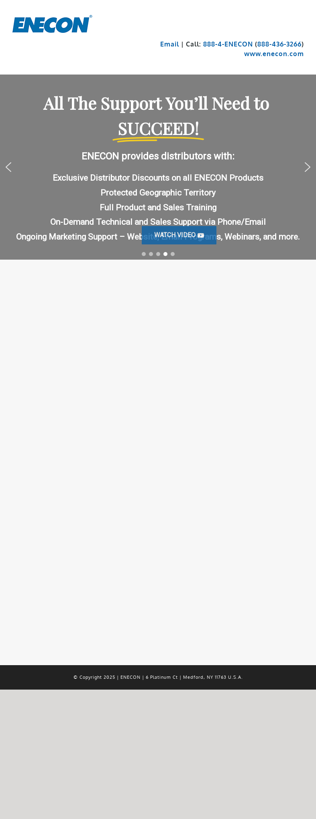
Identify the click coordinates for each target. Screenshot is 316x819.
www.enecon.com (274, 54)
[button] (179, 235)
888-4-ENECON (228, 44)
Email (169, 44)
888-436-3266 (279, 44)
